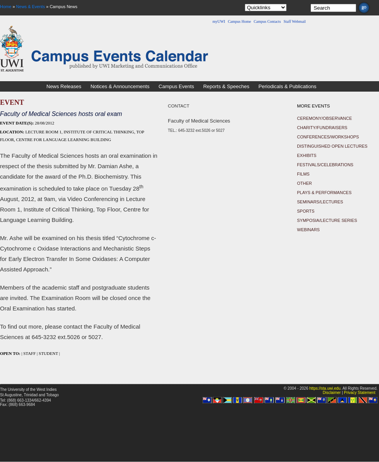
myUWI (218, 21)
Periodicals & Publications (287, 86)
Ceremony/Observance (324, 118)
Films (303, 174)
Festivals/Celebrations (325, 164)
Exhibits (306, 155)
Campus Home (239, 21)
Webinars (308, 229)
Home (5, 6)
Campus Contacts (267, 21)
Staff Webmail (294, 21)
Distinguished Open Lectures (332, 146)
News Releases (63, 86)
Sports (305, 211)
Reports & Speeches (226, 86)
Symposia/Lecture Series (327, 220)
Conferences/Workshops (328, 137)
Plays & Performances (324, 192)
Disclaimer (332, 392)
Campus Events (176, 86)
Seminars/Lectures (320, 201)
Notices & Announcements (119, 86)
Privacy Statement (359, 392)
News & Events (30, 6)
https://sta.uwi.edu (325, 388)
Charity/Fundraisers (322, 127)
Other (304, 183)
